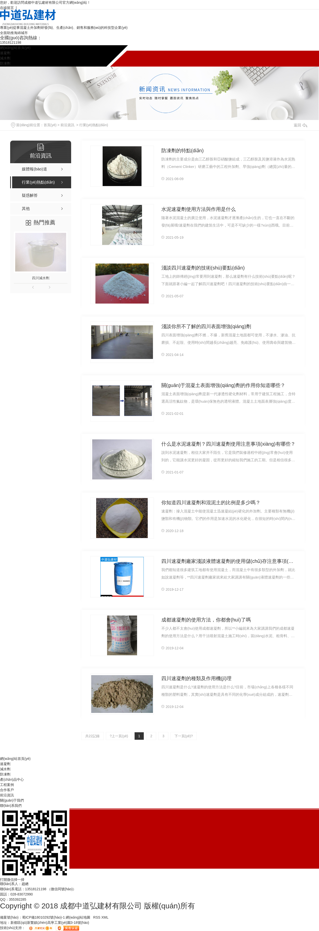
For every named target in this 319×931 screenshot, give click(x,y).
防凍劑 (5, 63)
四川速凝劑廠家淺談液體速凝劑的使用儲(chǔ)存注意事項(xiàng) (228, 561)
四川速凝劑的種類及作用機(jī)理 (196, 678)
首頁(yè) (50, 125)
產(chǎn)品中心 (12, 779)
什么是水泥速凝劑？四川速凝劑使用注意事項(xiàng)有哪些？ (228, 444)
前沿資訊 (67, 125)
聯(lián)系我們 (11, 806)
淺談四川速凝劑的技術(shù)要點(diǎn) (203, 268)
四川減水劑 (40, 278)
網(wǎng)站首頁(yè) (15, 48)
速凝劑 (5, 53)
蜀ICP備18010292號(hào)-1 (43, 917)
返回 (300, 125)
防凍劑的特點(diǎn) (182, 150)
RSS (97, 917)
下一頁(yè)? (183, 736)
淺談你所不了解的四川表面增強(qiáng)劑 (206, 326)
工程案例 (7, 785)
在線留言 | (8, 8)
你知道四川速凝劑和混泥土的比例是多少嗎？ (211, 502)
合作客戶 (7, 790)
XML (105, 917)
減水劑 (5, 58)
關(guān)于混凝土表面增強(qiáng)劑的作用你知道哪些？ (223, 385)
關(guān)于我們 (12, 800)
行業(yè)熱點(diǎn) (93, 125)
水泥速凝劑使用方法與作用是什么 (198, 209)
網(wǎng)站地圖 (78, 917)
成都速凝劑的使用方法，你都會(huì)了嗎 (206, 619)
